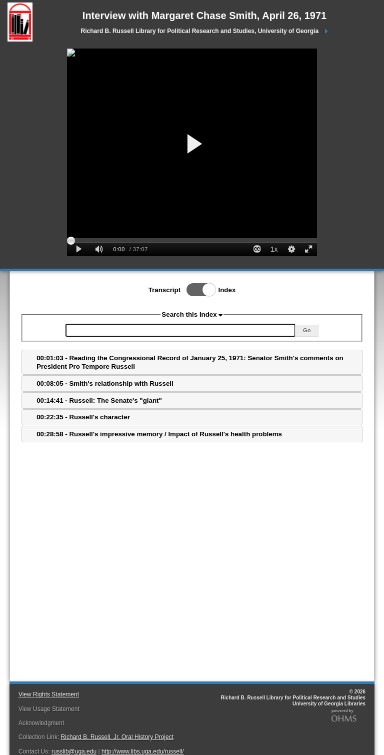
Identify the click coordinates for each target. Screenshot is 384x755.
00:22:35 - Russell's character (83, 417)
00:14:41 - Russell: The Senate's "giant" (99, 400)
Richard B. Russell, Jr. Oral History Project (117, 736)
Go (306, 330)
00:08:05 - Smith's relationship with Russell (105, 383)
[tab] (192, 362)
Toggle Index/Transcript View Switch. (198, 289)
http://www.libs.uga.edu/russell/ (143, 751)
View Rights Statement (48, 694)
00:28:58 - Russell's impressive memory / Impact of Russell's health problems (159, 434)
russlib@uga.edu (74, 751)
